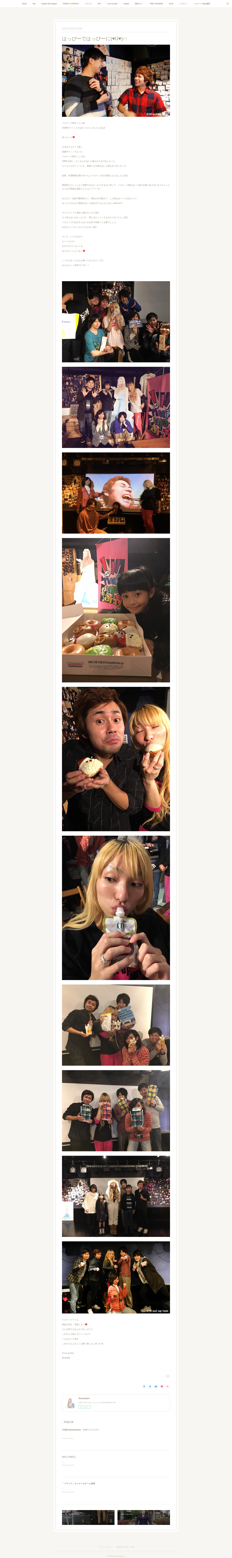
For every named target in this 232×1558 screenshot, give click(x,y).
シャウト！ (183, 4)
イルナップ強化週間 (202, 4)
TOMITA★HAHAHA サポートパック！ (80, 1430)
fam (34, 4)
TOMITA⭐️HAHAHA (71, 4)
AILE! (171, 4)
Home (24, 4)
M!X (99, 4)
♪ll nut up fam (112, 4)
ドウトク (88, 4)
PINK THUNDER (156, 4)
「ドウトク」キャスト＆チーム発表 (78, 1483)
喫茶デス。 (139, 4)
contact (126, 4)
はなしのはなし (69, 1456)
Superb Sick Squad (49, 4)
